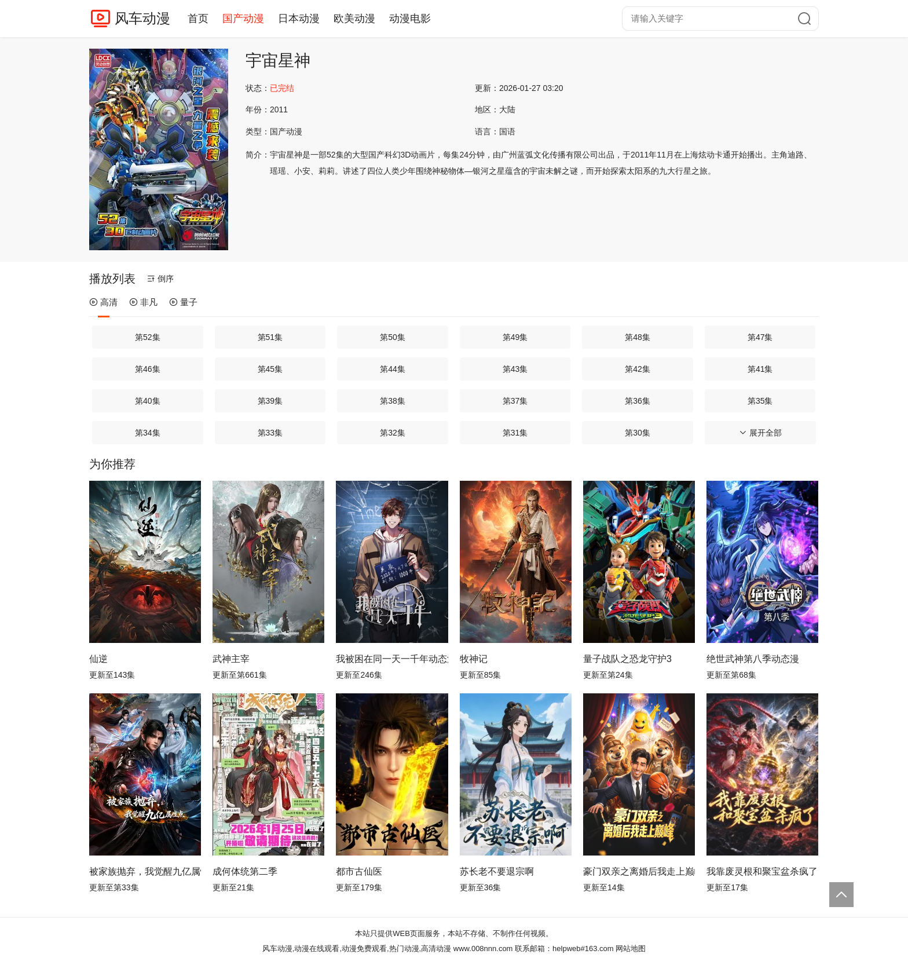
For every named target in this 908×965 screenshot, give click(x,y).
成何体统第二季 (245, 871)
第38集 (392, 400)
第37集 (515, 400)
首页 (198, 18)
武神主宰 (231, 659)
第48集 (637, 337)
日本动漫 (299, 18)
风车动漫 (142, 18)
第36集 (637, 400)
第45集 (270, 369)
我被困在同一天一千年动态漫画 (392, 659)
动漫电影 (410, 18)
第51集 (270, 337)
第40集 (147, 400)
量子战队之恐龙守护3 (627, 659)
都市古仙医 (359, 871)
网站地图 (631, 948)
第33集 (270, 432)
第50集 (392, 337)
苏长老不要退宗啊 (497, 871)
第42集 (637, 369)
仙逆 (98, 659)
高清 (103, 302)
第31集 (515, 432)
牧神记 (474, 659)
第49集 (515, 337)
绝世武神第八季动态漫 (752, 659)
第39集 (270, 400)
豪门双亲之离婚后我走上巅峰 (639, 871)
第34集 (147, 432)
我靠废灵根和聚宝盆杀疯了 (762, 871)
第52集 (147, 337)
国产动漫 (243, 18)
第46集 (147, 369)
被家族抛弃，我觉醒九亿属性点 (145, 871)
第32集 (392, 432)
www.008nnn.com (483, 948)
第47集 (760, 337)
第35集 (760, 400)
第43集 (515, 369)
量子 (183, 302)
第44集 (392, 369)
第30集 (637, 432)
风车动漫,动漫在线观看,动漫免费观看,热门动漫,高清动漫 (356, 948)
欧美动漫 (354, 18)
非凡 (143, 302)
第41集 (760, 369)
